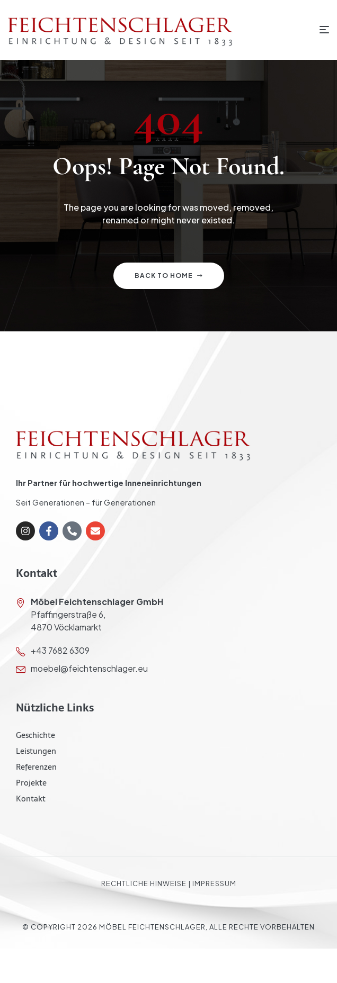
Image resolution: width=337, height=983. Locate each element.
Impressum (214, 883)
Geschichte (35, 735)
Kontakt (31, 798)
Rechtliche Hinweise (144, 883)
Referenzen (36, 766)
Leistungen (36, 750)
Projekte (31, 782)
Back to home (169, 275)
